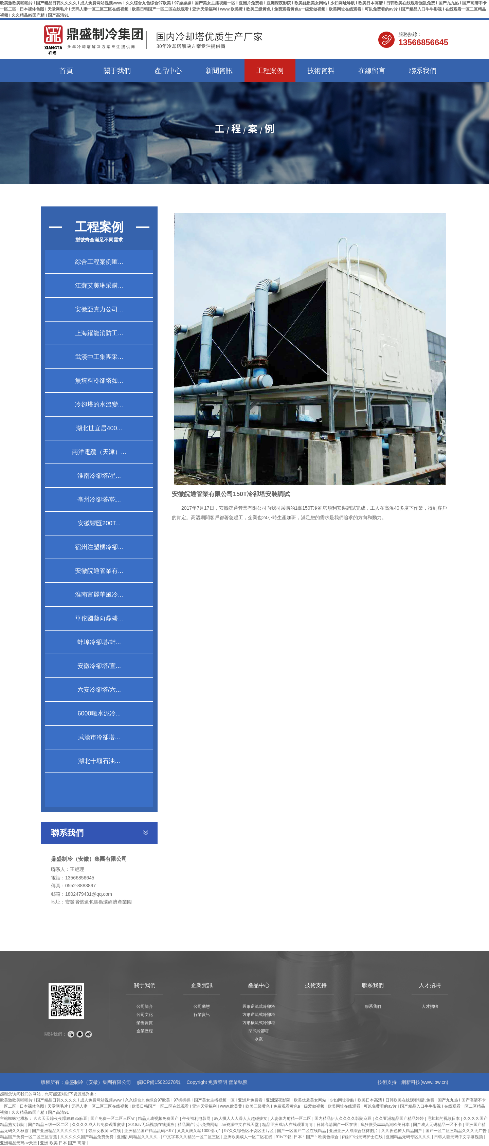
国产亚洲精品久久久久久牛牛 (59, 1130)
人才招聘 (430, 985)
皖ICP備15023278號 (159, 1082)
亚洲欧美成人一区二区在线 (248, 1136)
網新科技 (410, 1082)
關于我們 (117, 70)
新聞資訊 (219, 70)
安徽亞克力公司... (99, 309)
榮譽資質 (145, 1022)
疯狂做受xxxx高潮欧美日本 (386, 1124)
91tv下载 (284, 1136)
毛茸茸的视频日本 (444, 1118)
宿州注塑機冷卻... (99, 547)
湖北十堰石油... (99, 761)
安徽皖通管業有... (99, 570)
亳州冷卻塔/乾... (99, 499)
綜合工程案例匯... (99, 261)
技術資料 (320, 70)
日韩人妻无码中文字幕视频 (459, 1136)
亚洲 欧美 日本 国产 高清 (63, 1143)
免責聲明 (217, 1082)
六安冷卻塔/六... (99, 689)
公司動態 (202, 1006)
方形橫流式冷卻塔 (258, 1022)
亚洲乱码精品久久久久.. (139, 1136)
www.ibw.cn (434, 1082)
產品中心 (168, 70)
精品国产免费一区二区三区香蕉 (29, 1136)
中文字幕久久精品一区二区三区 (192, 1136)
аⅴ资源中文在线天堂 (240, 1124)
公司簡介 (145, 1006)
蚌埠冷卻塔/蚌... (99, 642)
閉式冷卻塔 (259, 1031)
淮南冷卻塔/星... (99, 475)
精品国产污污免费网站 (198, 1124)
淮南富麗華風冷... (99, 594)
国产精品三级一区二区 (49, 1124)
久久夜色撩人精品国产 (402, 1130)
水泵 (259, 1039)
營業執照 (238, 1082)
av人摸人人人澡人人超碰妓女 (241, 1118)
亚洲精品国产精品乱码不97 (149, 1130)
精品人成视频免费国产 (159, 1118)
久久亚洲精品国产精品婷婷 (400, 1118)
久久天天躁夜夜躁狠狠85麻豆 (61, 1118)
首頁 (66, 70)
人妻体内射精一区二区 (291, 1118)
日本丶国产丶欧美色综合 (317, 1136)
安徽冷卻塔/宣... (99, 665)
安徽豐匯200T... (99, 523)
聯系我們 (422, 70)
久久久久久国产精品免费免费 (87, 1136)
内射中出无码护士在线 (363, 1136)
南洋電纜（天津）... (99, 452)
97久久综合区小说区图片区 (249, 1130)
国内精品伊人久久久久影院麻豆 (343, 1118)
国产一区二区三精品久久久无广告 (456, 1130)
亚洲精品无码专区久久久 (409, 1136)
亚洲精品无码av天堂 (19, 1143)
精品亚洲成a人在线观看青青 (288, 1124)
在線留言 (371, 70)
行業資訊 (202, 1014)
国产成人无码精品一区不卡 (438, 1124)
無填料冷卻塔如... (99, 380)
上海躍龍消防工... (99, 333)
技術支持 (316, 985)
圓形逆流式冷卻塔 (258, 1006)
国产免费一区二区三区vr (112, 1118)
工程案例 (270, 70)
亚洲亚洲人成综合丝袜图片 (354, 1130)
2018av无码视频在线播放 (151, 1124)
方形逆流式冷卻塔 (258, 1014)
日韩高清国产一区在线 (337, 1124)
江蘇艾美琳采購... (99, 285)
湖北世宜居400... (99, 428)
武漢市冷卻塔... (99, 737)
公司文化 (145, 1014)
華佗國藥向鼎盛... (99, 618)
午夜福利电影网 (197, 1118)
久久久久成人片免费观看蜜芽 (99, 1124)
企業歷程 (145, 1031)
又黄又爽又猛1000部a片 (199, 1130)
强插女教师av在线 (105, 1130)
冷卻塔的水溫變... (99, 404)
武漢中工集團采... (99, 356)
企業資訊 (202, 985)
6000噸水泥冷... (99, 713)
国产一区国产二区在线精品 (302, 1130)
